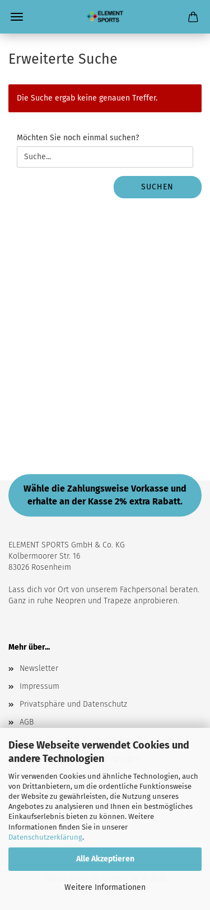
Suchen (157, 187)
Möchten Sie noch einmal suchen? (78, 137)
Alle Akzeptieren (105, 859)
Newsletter (39, 668)
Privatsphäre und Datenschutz (73, 704)
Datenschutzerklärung (45, 837)
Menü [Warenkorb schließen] (17, 16)
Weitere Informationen (105, 887)
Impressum (39, 686)
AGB (27, 722)
